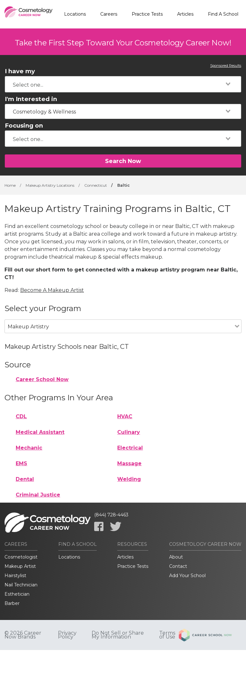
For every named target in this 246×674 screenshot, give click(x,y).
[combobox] (123, 84)
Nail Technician (20, 585)
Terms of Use (167, 635)
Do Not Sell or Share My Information (118, 635)
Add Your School (187, 575)
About (176, 557)
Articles (185, 14)
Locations (75, 14)
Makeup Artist (20, 566)
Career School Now (42, 379)
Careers (108, 14)
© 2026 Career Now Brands (22, 635)
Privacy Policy (67, 635)
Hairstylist (15, 575)
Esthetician (16, 594)
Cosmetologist (20, 557)
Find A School (223, 14)
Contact (178, 566)
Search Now (123, 161)
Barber (12, 603)
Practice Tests (147, 14)
